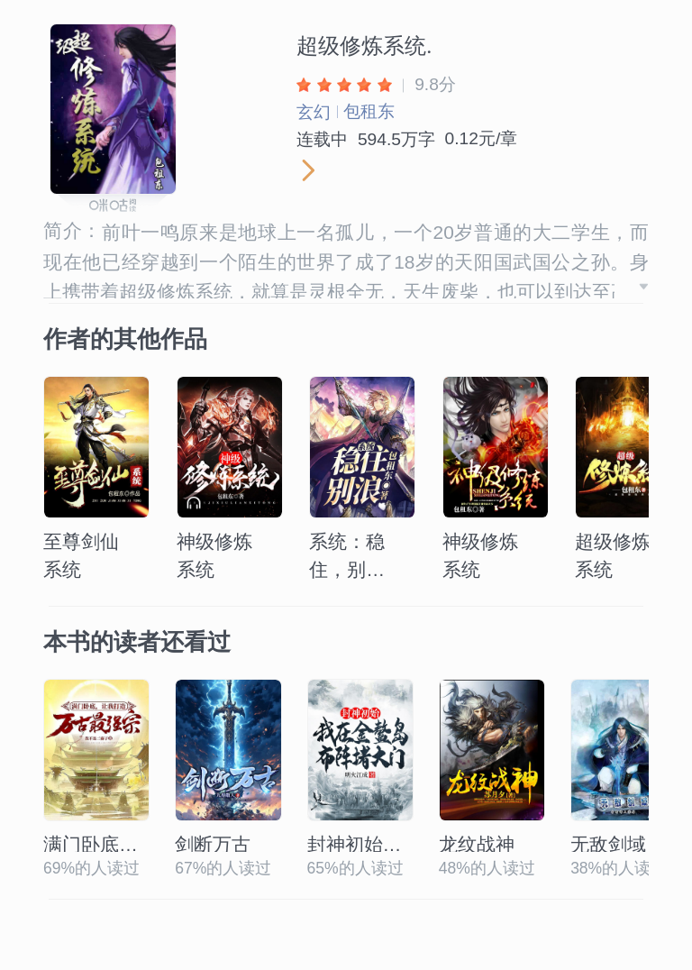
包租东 (369, 111)
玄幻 (313, 112)
